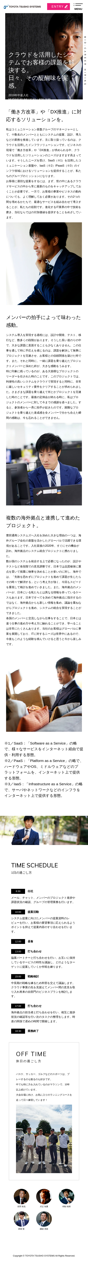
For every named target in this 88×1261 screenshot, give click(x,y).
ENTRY (58, 6)
